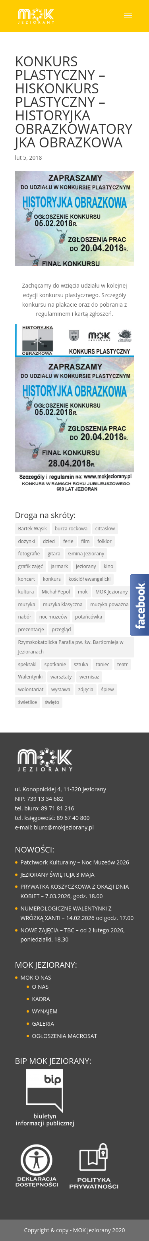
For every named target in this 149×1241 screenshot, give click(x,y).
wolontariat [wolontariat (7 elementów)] (31, 689)
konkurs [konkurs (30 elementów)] (52, 579)
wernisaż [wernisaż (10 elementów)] (89, 676)
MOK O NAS (36, 977)
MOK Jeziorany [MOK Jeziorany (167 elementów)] (111, 591)
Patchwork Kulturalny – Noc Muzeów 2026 (75, 862)
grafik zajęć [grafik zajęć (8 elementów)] (30, 566)
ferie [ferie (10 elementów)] (68, 541)
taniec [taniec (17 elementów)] (102, 664)
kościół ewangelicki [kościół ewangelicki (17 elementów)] (90, 579)
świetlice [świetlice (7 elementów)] (27, 702)
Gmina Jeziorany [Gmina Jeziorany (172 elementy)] (86, 553)
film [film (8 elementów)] (85, 541)
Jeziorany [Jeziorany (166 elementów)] (86, 566)
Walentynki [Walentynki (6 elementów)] (30, 676)
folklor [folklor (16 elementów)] (104, 541)
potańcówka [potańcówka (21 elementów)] (88, 616)
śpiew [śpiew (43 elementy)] (107, 689)
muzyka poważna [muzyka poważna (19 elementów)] (109, 604)
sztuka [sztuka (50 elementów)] (81, 664)
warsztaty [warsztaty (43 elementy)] (61, 676)
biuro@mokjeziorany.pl (64, 827)
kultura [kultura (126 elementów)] (26, 591)
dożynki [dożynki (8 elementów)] (26, 541)
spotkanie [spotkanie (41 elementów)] (55, 664)
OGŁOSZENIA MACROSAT (64, 1036)
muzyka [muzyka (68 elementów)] (26, 604)
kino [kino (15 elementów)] (108, 566)
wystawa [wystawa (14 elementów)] (60, 689)
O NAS (40, 986)
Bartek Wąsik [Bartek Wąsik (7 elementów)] (32, 528)
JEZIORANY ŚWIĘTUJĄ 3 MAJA (58, 874)
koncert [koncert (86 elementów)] (26, 579)
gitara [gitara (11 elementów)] (54, 553)
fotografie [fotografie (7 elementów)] (29, 553)
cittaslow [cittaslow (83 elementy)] (105, 528)
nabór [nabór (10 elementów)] (25, 616)
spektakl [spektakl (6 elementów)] (27, 664)
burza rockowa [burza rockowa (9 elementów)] (71, 528)
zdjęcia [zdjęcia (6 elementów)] (85, 689)
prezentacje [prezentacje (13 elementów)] (31, 629)
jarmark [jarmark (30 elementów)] (59, 566)
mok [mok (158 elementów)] (83, 591)
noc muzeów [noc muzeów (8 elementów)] (53, 616)
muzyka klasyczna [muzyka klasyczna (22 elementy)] (62, 604)
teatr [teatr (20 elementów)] (122, 664)
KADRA (41, 999)
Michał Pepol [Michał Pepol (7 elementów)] (56, 591)
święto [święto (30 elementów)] (52, 702)
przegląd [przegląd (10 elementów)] (61, 629)
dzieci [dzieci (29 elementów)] (49, 541)
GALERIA (43, 1023)
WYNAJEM (45, 1011)
